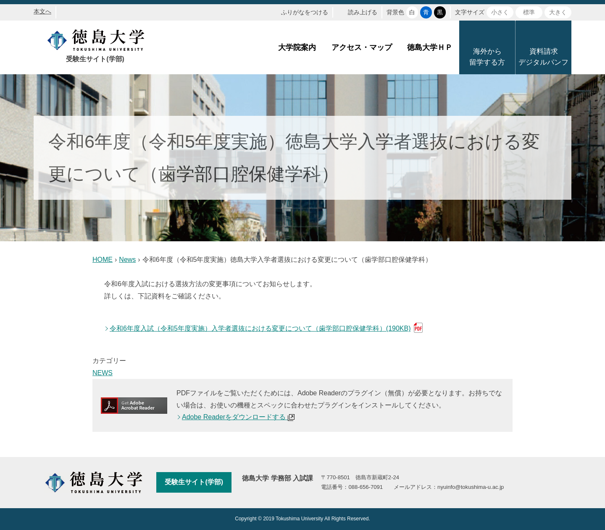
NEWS (102, 372)
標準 (529, 12)
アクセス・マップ (361, 47)
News (127, 259)
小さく (500, 12)
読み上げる (362, 12)
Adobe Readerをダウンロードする (238, 416)
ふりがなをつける (304, 12)
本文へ (42, 11)
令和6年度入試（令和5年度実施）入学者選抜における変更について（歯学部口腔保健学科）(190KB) (260, 328)
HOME (102, 259)
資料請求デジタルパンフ (543, 56)
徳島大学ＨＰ (429, 47)
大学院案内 (297, 47)
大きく (558, 12)
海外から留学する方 (487, 56)
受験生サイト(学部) (194, 482)
